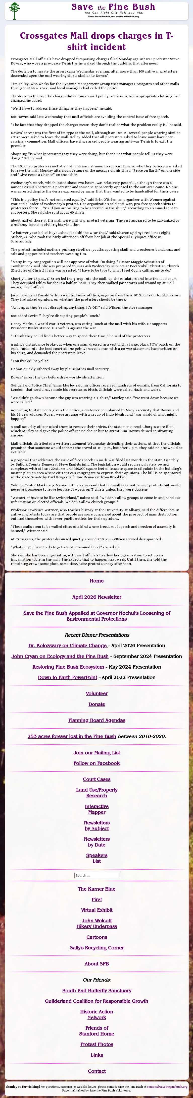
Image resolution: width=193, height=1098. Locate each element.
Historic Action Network (96, 1014)
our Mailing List (101, 753)
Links (97, 1055)
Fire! (97, 899)
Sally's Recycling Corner (97, 948)
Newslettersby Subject (97, 825)
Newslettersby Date (97, 842)
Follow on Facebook (97, 763)
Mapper (96, 812)
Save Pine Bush (114, 7)
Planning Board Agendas (96, 720)
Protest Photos (96, 1044)
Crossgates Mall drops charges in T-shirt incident (97, 41)
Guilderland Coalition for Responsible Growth (96, 1001)
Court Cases (96, 779)
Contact (97, 1071)
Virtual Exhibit (96, 910)
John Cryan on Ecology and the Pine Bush (60, 656)
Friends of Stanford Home (96, 1031)
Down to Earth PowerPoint (67, 677)
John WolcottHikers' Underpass (96, 923)
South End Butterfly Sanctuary (96, 991)
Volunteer (97, 693)
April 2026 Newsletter (96, 597)
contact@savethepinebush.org (167, 1087)
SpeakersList (96, 858)
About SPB (97, 964)
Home (97, 581)
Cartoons (96, 937)
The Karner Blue (96, 889)
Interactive (97, 806)
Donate (96, 704)
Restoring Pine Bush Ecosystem (68, 667)
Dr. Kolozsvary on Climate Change (68, 646)
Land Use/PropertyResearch (96, 793)
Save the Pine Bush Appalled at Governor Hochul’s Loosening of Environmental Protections (96, 616)
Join (78, 753)
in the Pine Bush (87, 736)
